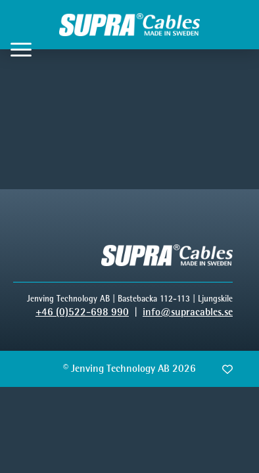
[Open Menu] (21, 49)
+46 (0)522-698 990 (82, 311)
